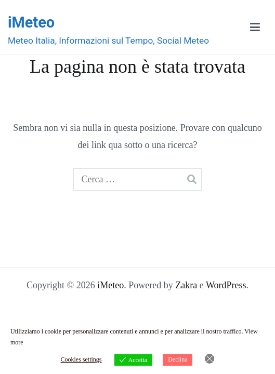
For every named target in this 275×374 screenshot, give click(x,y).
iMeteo (31, 22)
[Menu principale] (255, 27)
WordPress (226, 285)
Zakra (186, 285)
